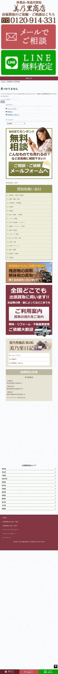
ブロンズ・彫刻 (13, 234)
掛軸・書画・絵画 (14, 199)
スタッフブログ (11, 108)
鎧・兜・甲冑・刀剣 (15, 238)
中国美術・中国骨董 (15, 203)
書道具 (11, 210)
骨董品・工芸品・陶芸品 (16, 195)
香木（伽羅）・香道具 (15, 214)
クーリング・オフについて (10, 529)
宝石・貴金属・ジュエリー (17, 222)
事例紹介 (10, 111)
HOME (3, 81)
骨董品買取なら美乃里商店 (28, 541)
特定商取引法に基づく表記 (10, 521)
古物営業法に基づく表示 (10, 525)
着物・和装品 (13, 230)
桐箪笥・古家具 (13, 253)
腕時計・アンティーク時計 (17, 226)
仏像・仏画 (12, 242)
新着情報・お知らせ (13, 114)
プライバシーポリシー (9, 533)
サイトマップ (6, 537)
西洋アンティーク (14, 245)
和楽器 (11, 257)
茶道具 (11, 207)
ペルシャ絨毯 (13, 218)
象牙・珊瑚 (12, 249)
